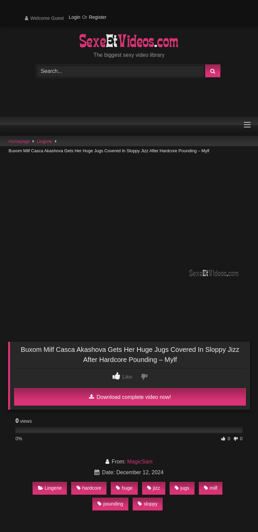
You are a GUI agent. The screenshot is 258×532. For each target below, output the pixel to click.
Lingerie (44, 141)
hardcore (89, 488)
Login (74, 17)
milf (210, 488)
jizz (153, 488)
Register (97, 17)
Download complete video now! (130, 397)
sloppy (148, 503)
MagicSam (140, 461)
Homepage (19, 141)
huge (124, 488)
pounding (110, 503)
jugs (182, 488)
